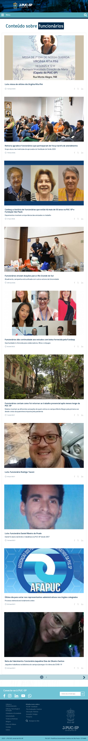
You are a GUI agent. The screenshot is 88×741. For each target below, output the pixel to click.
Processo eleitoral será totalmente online (19, 601)
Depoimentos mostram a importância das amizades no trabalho (28, 215)
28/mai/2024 (11, 283)
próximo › (84, 677)
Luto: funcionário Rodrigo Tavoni (19, 471)
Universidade (10, 716)
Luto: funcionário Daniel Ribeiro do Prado (23, 533)
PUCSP (28, 706)
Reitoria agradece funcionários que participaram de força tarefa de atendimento (41, 145)
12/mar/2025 (11, 89)
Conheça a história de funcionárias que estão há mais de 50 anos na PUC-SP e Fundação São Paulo (39, 210)
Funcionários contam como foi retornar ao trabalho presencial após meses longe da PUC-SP (42, 404)
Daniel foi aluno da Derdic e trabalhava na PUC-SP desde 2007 (27, 537)
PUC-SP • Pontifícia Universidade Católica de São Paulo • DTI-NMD (65, 738)
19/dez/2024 (11, 153)
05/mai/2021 (11, 604)
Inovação (29, 714)
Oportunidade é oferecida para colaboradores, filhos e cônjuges (28, 343)
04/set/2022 (11, 346)
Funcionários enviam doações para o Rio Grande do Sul (29, 275)
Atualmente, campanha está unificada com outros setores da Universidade (32, 279)
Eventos (39, 709)
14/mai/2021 (11, 540)
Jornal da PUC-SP (31, 7)
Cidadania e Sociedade (13, 713)
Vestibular (34, 706)
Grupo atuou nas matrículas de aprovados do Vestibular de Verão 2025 (30, 149)
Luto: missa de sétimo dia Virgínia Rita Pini (24, 84)
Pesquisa (29, 717)
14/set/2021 (11, 415)
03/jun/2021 (11, 476)
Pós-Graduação (31, 709)
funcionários (51, 25)
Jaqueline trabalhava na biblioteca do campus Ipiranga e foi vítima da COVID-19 (33, 664)
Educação (29, 712)
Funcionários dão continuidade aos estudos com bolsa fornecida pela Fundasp (40, 339)
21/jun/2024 (11, 219)
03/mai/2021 (11, 668)
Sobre (8, 730)
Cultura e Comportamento (11, 705)
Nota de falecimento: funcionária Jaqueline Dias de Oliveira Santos (34, 661)
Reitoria (35, 712)
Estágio (35, 714)
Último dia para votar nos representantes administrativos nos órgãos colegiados (41, 597)
